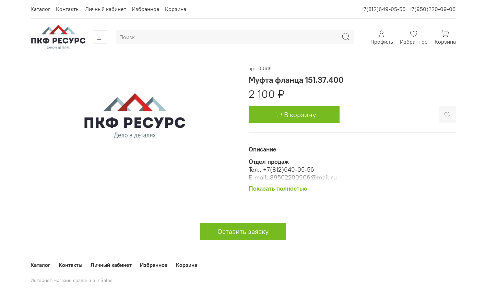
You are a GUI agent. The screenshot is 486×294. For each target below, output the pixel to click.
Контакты (68, 8)
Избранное (145, 8)
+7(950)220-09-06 (432, 8)
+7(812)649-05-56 (383, 8)
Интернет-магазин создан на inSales (71, 280)
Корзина (175, 8)
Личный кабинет (105, 8)
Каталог (40, 8)
